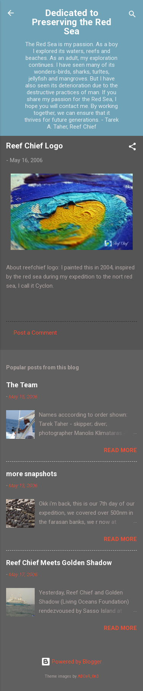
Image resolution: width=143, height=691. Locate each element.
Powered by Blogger (71, 661)
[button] (132, 148)
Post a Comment (35, 332)
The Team (22, 385)
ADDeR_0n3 (88, 676)
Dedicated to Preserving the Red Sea (71, 22)
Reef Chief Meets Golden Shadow (59, 563)
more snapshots (31, 474)
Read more (120, 450)
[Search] (132, 15)
